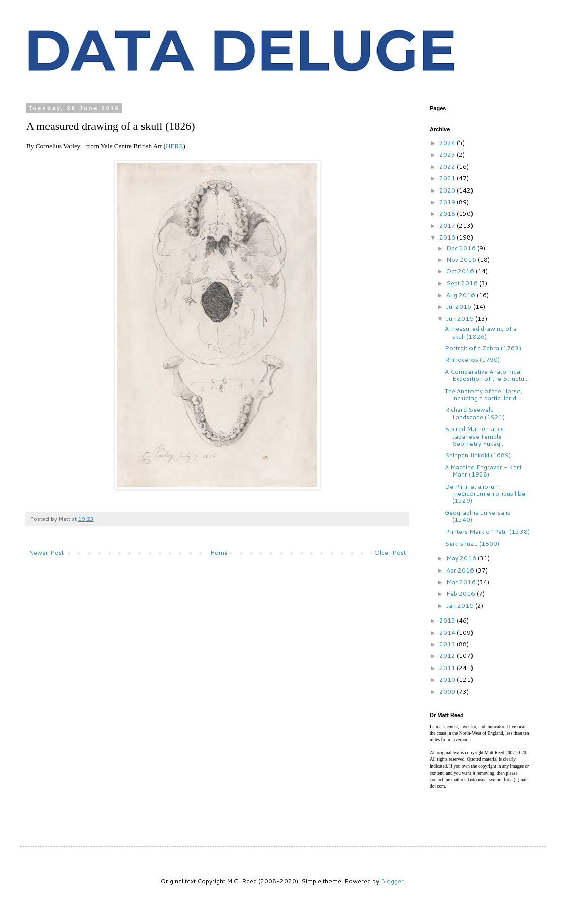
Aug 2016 (461, 295)
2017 (448, 225)
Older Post (390, 552)
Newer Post (46, 552)
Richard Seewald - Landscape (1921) (475, 413)
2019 (448, 202)
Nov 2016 (462, 259)
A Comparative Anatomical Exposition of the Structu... (487, 375)
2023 (448, 154)
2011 (448, 667)
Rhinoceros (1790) (472, 359)
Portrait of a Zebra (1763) (483, 348)
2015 (448, 620)
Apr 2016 (461, 570)
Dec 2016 (461, 248)
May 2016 (462, 558)
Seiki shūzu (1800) (472, 543)
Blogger (392, 881)
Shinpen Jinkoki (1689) (478, 455)
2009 (448, 691)
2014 (448, 632)
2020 (448, 190)
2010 (448, 679)
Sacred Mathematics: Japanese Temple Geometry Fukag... (475, 436)
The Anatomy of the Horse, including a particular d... (483, 394)
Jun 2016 (460, 318)
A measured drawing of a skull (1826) (481, 332)
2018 (448, 213)
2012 (448, 655)
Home (219, 552)
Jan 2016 (460, 605)
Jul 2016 (459, 306)
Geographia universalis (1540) (477, 516)
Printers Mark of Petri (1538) (487, 531)
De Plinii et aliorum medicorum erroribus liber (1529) (486, 493)
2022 (448, 166)
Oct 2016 (461, 271)
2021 (448, 178)
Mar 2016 (461, 582)
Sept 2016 (462, 283)
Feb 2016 (461, 593)
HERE (174, 146)
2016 (448, 237)
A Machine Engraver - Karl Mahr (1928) (483, 471)
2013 (448, 644)
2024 (448, 142)
